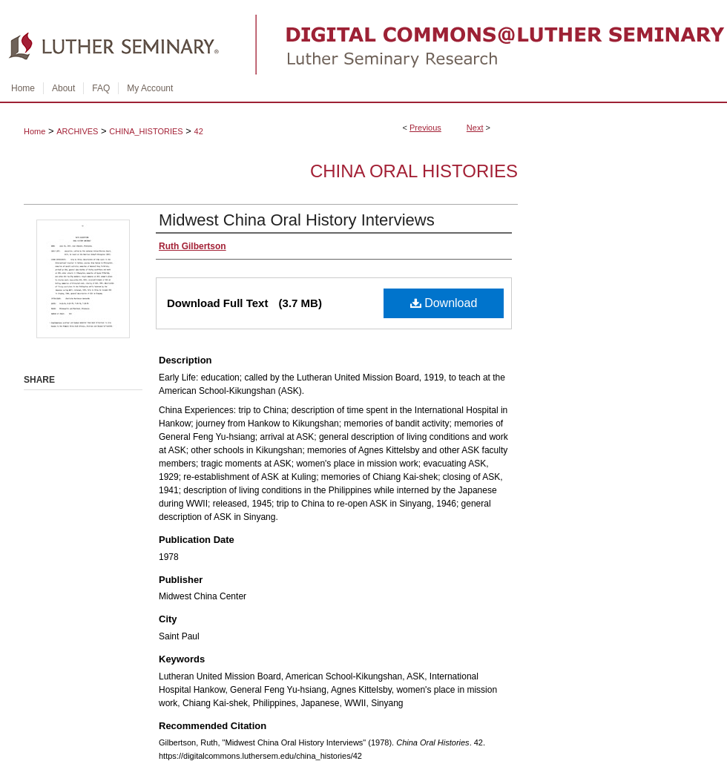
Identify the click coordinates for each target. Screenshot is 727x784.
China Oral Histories (414, 171)
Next (475, 127)
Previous (425, 127)
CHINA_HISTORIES (145, 131)
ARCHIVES (77, 131)
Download (444, 303)
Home (34, 131)
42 (198, 131)
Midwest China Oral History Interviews (297, 220)
